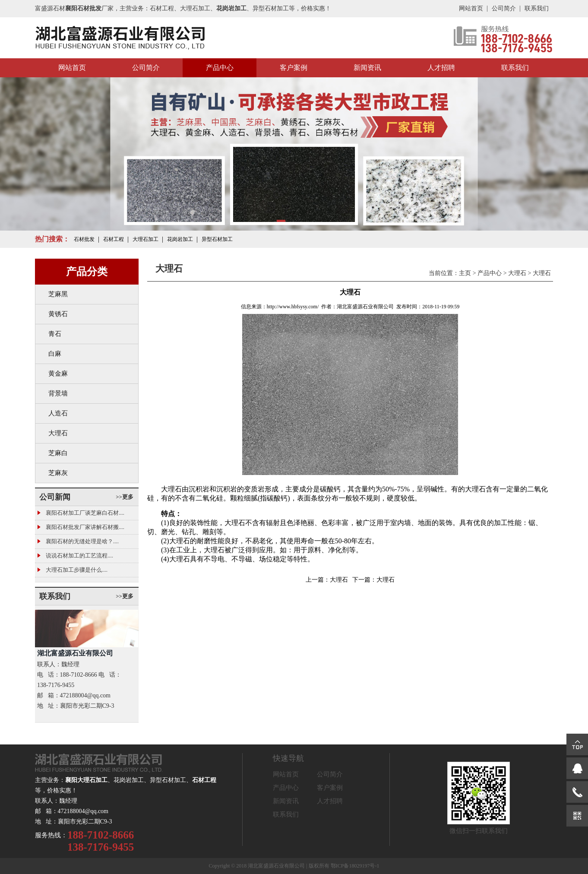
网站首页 (471, 8)
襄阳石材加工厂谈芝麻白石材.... (85, 513)
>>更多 (124, 497)
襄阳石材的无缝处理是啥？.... (82, 541)
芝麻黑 (58, 294)
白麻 (54, 353)
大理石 (58, 433)
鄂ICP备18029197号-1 (355, 866)
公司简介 (504, 8)
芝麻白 (58, 453)
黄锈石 (58, 313)
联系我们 (537, 8)
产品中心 (220, 67)
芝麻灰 (58, 472)
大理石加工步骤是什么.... (76, 570)
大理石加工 (145, 239)
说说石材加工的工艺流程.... (79, 555)
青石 (54, 333)
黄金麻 (58, 373)
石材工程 (113, 239)
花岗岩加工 (180, 239)
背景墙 (58, 393)
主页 (465, 273)
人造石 (58, 413)
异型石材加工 (217, 239)
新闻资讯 (367, 67)
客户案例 (293, 67)
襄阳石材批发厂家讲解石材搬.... (85, 527)
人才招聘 (441, 67)
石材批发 (84, 239)
